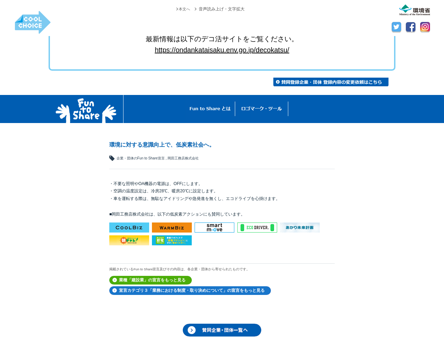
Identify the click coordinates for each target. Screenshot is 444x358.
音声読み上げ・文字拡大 (222, 9)
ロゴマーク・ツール (261, 109)
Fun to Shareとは (210, 109)
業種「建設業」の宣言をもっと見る (152, 280)
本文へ (184, 9)
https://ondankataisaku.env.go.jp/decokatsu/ (222, 50)
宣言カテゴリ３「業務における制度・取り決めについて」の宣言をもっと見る (192, 290)
